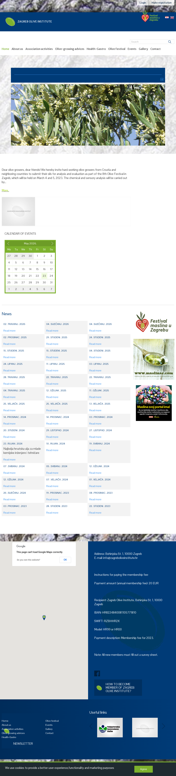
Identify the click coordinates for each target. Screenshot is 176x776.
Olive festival (116, 49)
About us (17, 49)
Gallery (143, 49)
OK (65, 559)
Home (5, 49)
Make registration (162, 2)
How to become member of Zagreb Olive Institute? (120, 687)
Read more (9, 330)
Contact (155, 49)
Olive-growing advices (69, 49)
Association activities (39, 49)
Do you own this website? (28, 560)
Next (163, 726)
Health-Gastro (96, 49)
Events (132, 49)
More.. (5, 190)
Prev (91, 726)
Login (143, 2)
